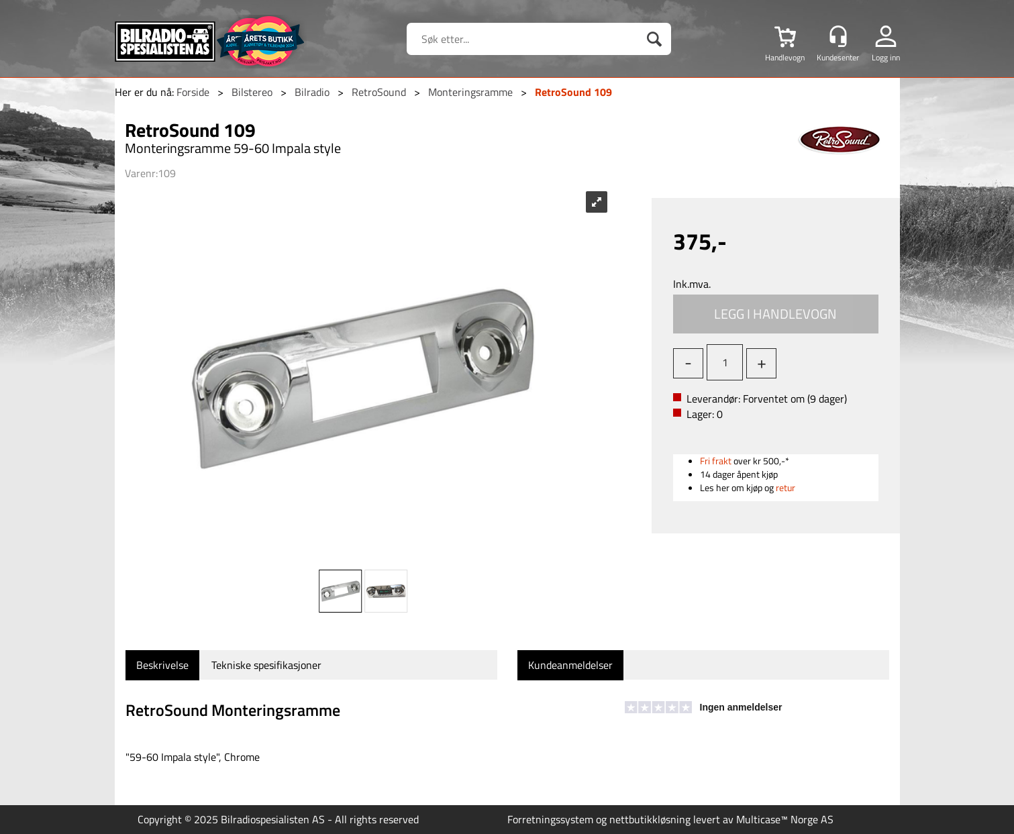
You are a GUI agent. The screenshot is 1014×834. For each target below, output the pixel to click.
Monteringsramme (470, 92)
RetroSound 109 (573, 92)
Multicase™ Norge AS (784, 819)
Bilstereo (252, 92)
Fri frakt (715, 461)
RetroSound (379, 92)
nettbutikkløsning (650, 819)
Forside (192, 92)
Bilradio (312, 92)
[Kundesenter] (838, 36)
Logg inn (886, 57)
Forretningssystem (550, 819)
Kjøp (775, 314)
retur (785, 487)
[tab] (162, 665)
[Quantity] (725, 362)
